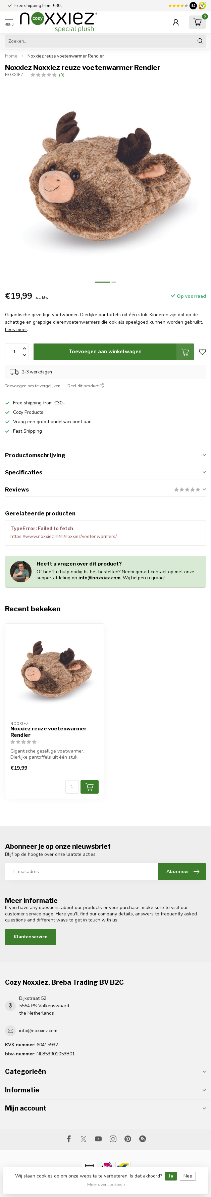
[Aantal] (72, 787)
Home (11, 56)
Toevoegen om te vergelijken (32, 386)
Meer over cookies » (106, 1184)
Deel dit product (85, 386)
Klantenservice (30, 937)
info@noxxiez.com (99, 578)
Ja (171, 1176)
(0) (61, 75)
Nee (187, 1176)
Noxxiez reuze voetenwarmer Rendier (66, 56)
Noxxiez (14, 75)
